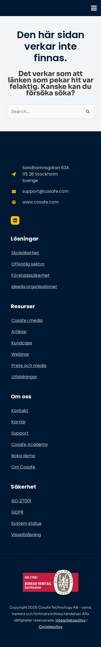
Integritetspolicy (70, 620)
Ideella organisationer (34, 286)
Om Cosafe (23, 467)
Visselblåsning (26, 535)
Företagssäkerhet (30, 275)
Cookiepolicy (50, 626)
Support (20, 433)
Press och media (28, 365)
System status (26, 523)
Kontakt (19, 411)
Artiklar (19, 332)
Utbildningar (24, 377)
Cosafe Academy (29, 444)
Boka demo (23, 456)
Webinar (20, 354)
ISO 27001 (21, 501)
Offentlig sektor (28, 264)
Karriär (18, 422)
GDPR (17, 512)
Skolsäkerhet (25, 253)
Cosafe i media (27, 320)
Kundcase (21, 343)
